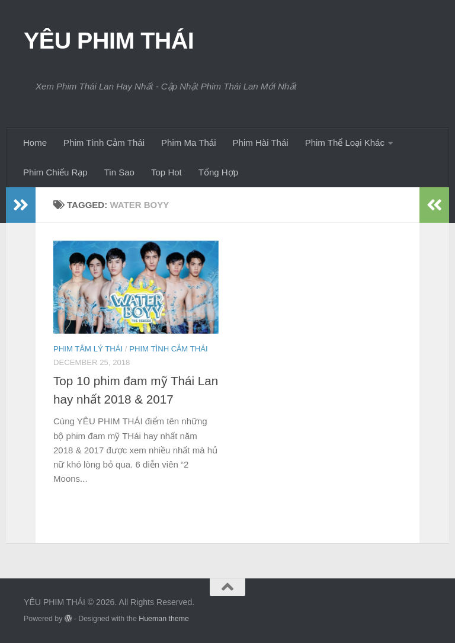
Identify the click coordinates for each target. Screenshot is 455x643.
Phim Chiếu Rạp (55, 172)
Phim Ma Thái (188, 142)
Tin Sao (119, 172)
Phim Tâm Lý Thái (88, 348)
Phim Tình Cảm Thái (104, 142)
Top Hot (166, 172)
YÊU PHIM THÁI (109, 40)
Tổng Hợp (218, 172)
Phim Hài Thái (261, 142)
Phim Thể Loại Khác (344, 142)
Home (35, 142)
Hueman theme (164, 619)
